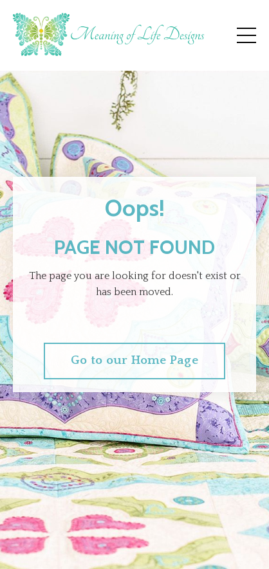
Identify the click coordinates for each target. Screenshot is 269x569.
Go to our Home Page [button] (134, 360)
